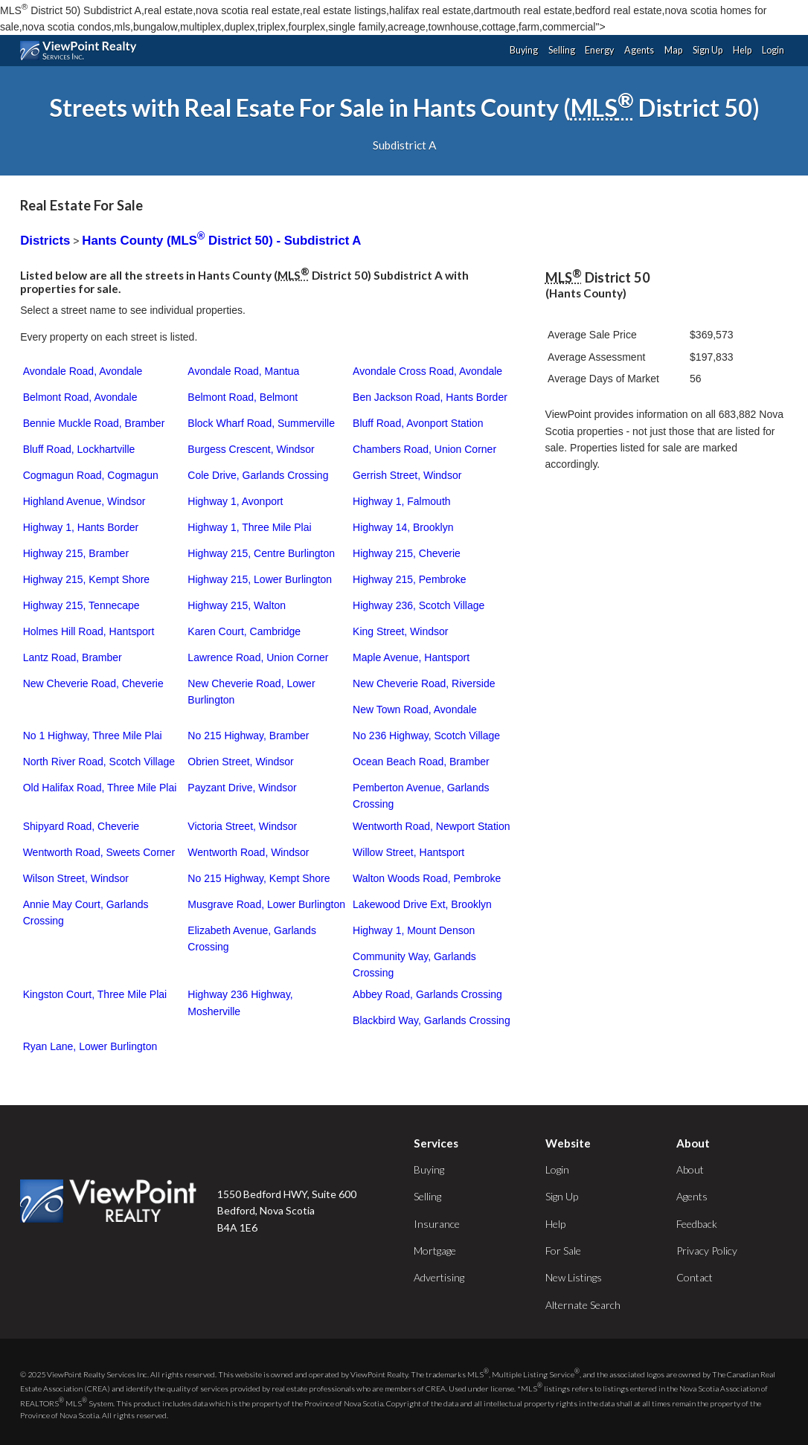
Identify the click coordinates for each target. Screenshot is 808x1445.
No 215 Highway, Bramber (248, 735)
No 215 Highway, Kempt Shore (258, 878)
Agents (639, 50)
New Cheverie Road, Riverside (424, 683)
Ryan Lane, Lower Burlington (90, 1046)
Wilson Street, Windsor (76, 878)
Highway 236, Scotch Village (418, 605)
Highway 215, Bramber (76, 553)
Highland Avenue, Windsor (84, 501)
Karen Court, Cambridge (244, 631)
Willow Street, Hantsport (408, 852)
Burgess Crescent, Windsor (250, 449)
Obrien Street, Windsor (240, 761)
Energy (599, 50)
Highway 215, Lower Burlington (259, 579)
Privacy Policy (706, 1250)
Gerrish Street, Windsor (407, 475)
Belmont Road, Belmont (242, 397)
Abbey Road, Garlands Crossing (427, 994)
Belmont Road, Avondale (80, 397)
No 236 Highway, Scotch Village (426, 735)
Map (673, 50)
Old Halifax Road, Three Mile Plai (100, 788)
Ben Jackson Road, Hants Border (430, 397)
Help (742, 50)
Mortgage (435, 1250)
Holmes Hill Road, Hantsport (89, 631)
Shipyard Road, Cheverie (81, 826)
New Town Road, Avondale (415, 709)
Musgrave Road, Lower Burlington (266, 904)
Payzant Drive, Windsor (241, 788)
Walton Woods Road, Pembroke (427, 878)
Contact (694, 1277)
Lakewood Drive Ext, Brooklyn (422, 904)
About (690, 1169)
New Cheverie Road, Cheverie (93, 683)
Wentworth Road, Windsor (248, 852)
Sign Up (707, 50)
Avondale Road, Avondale (83, 371)
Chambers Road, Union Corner (424, 449)
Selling (561, 50)
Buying (524, 50)
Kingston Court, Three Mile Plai (95, 994)
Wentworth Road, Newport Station (431, 826)
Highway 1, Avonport (235, 501)
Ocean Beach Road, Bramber (421, 761)
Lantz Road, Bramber (72, 657)
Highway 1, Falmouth (402, 501)
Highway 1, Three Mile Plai (249, 527)
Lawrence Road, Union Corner (257, 657)
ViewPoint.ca (82, 50)
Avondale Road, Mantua (243, 371)
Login (773, 50)
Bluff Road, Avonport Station (418, 423)
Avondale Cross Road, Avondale (427, 371)
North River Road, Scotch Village (99, 761)
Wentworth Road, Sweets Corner (99, 852)
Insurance (437, 1223)
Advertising (439, 1277)
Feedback (696, 1223)
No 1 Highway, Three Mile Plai (92, 735)
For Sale (563, 1250)
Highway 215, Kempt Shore (86, 579)
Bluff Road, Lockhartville (79, 449)
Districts (45, 241)
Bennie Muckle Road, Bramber (94, 423)
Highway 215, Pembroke (409, 579)
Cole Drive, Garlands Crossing (257, 475)
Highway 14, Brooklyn (403, 527)
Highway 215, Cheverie (407, 553)
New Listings (573, 1277)
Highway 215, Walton (236, 605)
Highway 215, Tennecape (81, 605)
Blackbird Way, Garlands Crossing (431, 1020)
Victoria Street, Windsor (242, 826)
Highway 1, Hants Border (81, 527)
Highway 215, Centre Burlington (261, 553)
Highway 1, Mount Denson (414, 930)
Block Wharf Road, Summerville (261, 423)
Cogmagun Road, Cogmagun (90, 475)
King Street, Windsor (400, 631)
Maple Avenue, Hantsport (411, 657)
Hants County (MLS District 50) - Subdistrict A (221, 241)
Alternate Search (583, 1304)
